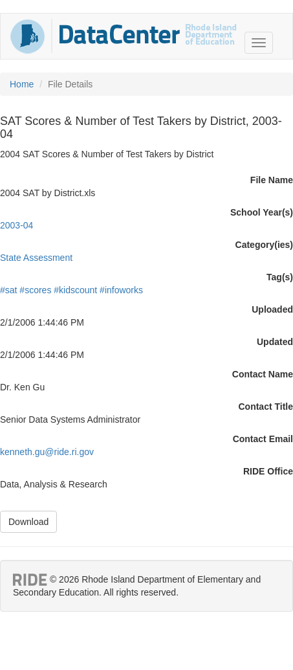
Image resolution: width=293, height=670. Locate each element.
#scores (35, 290)
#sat (8, 290)
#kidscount (75, 290)
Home (22, 84)
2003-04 (16, 225)
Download (28, 522)
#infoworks (121, 290)
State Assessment (36, 257)
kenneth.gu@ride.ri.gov (47, 452)
